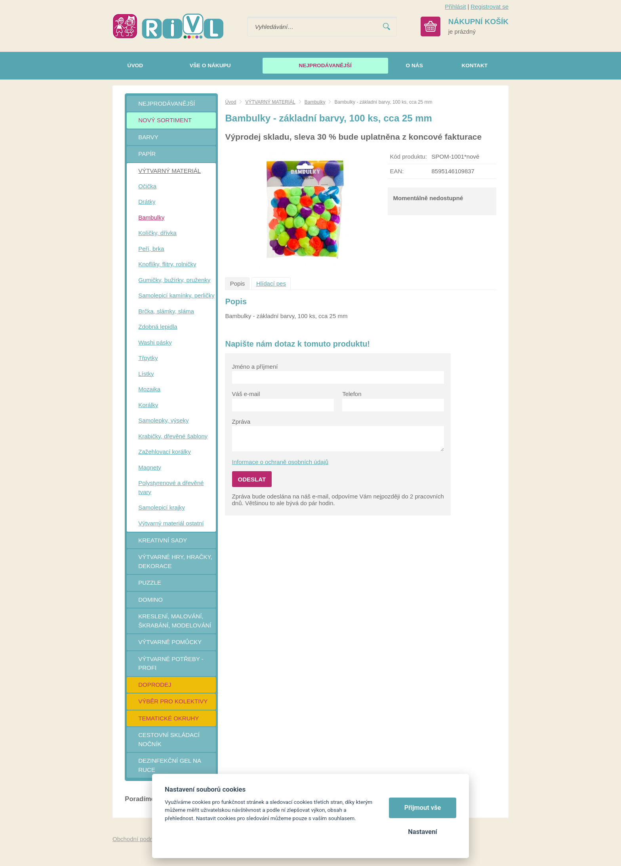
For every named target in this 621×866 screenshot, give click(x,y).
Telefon (351, 393)
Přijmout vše (422, 807)
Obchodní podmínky (139, 839)
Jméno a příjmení (255, 366)
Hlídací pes (271, 283)
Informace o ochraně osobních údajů (280, 462)
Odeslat (252, 479)
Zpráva (241, 421)
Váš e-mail (246, 393)
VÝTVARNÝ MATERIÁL (270, 102)
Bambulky (315, 102)
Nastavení (422, 832)
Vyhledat (386, 26)
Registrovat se (490, 6)
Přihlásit (455, 6)
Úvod (230, 102)
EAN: (397, 171)
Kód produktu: (408, 156)
